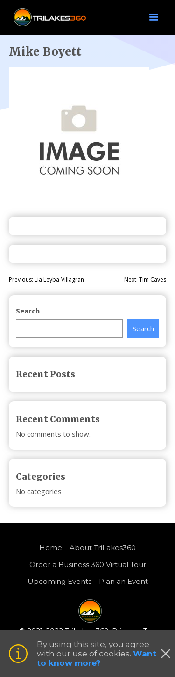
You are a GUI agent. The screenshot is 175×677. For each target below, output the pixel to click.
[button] (153, 17)
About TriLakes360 (103, 547)
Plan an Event (123, 581)
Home (50, 547)
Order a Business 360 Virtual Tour (87, 564)
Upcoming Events (59, 581)
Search (28, 310)
